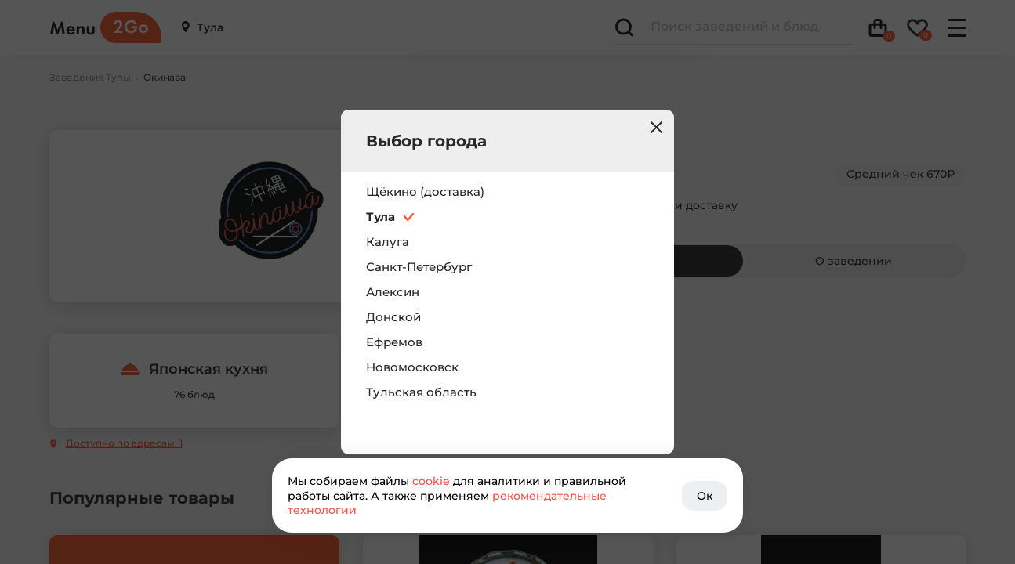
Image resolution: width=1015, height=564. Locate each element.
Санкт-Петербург (419, 267)
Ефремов (394, 342)
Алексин (392, 292)
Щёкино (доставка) (425, 192)
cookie (431, 481)
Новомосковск (412, 367)
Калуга (387, 242)
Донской (393, 317)
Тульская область (421, 392)
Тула (380, 217)
